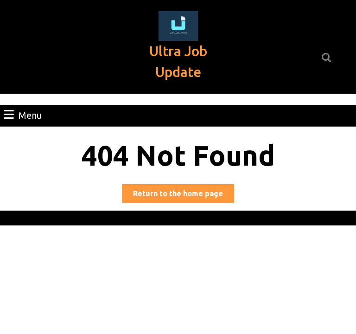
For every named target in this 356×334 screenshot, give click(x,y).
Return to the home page (183, 195)
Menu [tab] (23, 115)
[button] (178, 26)
